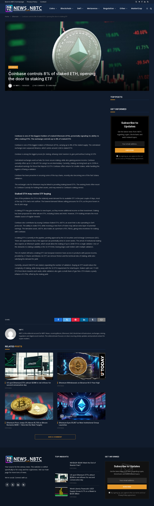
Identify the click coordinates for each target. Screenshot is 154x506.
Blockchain (66, 8)
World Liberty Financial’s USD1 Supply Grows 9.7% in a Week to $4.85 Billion (83, 491)
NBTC (18, 86)
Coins (52, 8)
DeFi (79, 8)
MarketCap (136, 8)
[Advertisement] (61, 112)
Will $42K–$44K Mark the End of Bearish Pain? (83, 464)
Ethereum (13, 67)
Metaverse (92, 8)
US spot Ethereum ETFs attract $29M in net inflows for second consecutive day (29, 384)
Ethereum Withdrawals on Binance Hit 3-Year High (79, 383)
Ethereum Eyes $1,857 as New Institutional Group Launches (79, 424)
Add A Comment (55, 437)
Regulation (108, 8)
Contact (43, 2)
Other (122, 8)
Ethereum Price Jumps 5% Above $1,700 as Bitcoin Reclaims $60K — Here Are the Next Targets (27, 424)
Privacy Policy (32, 2)
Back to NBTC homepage (14, 2)
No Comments (39, 86)
